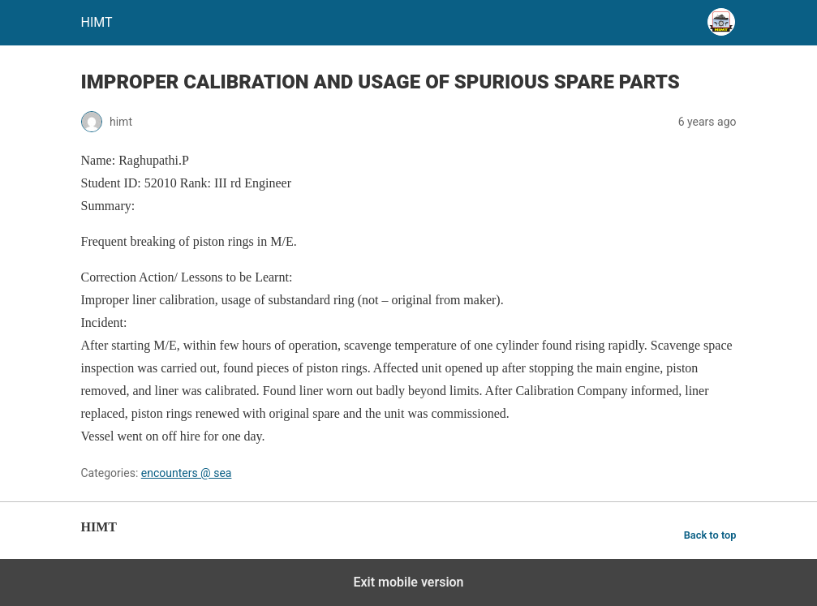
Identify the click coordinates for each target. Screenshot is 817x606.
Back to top (710, 535)
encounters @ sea (186, 472)
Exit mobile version (408, 582)
